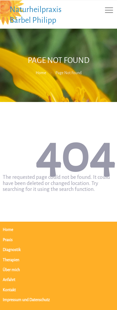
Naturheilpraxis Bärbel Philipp (36, 14)
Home (41, 72)
